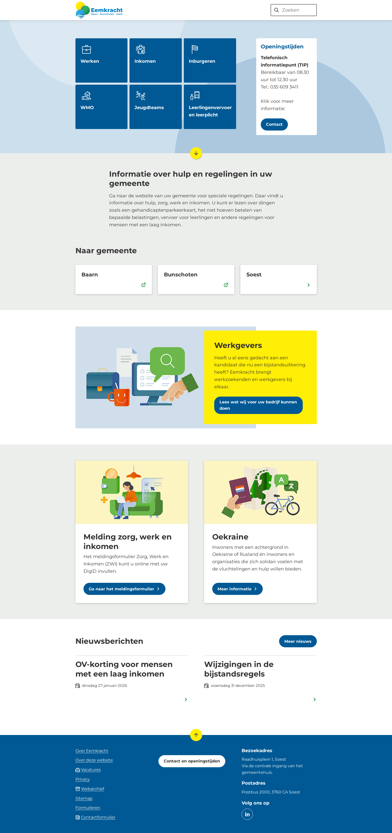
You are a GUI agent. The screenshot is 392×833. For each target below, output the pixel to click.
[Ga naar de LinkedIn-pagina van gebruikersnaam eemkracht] (247, 814)
